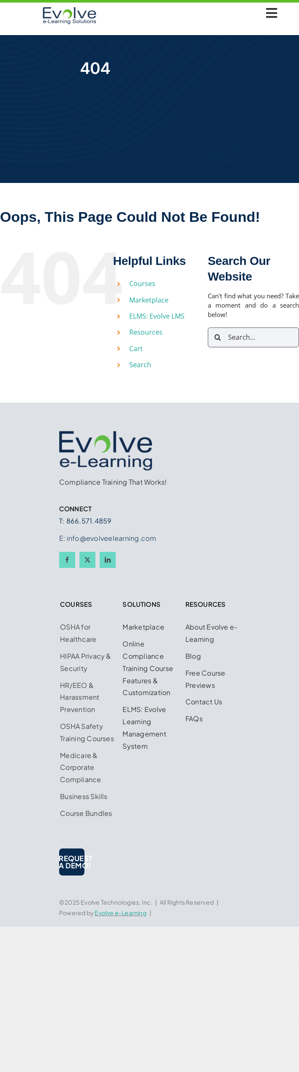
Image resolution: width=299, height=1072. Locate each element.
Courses (142, 283)
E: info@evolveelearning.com (107, 538)
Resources (146, 332)
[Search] (218, 337)
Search (140, 364)
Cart (136, 348)
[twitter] (87, 560)
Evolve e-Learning (121, 913)
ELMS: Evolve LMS (157, 316)
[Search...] (253, 337)
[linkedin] (108, 560)
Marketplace (149, 300)
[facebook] (67, 560)
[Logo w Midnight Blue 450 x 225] (69, 9)
